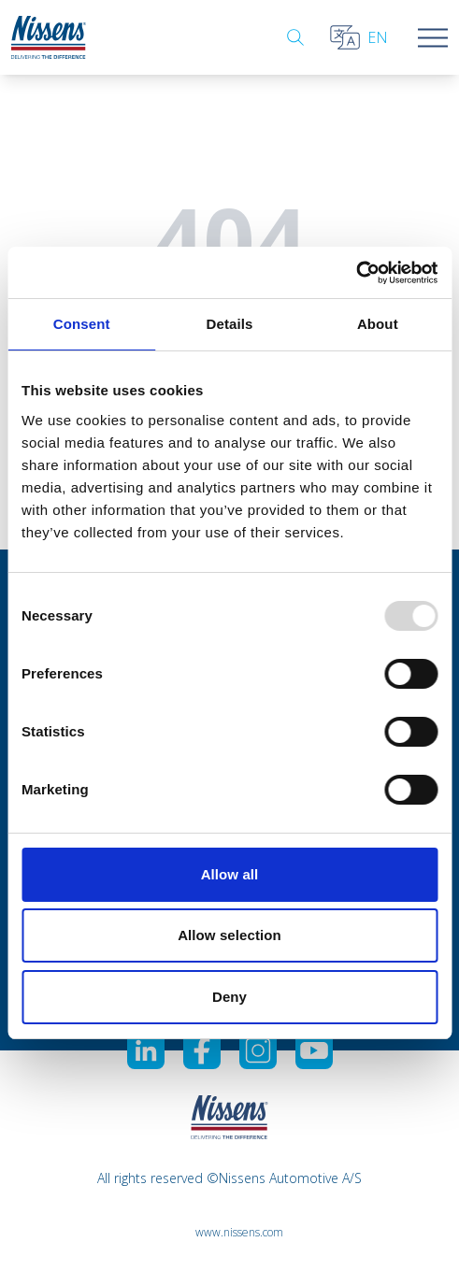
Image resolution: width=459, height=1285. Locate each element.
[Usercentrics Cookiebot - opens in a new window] (355, 273)
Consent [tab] (81, 324)
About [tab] (377, 324)
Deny (229, 997)
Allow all (230, 874)
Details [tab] (230, 324)
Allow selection (229, 935)
